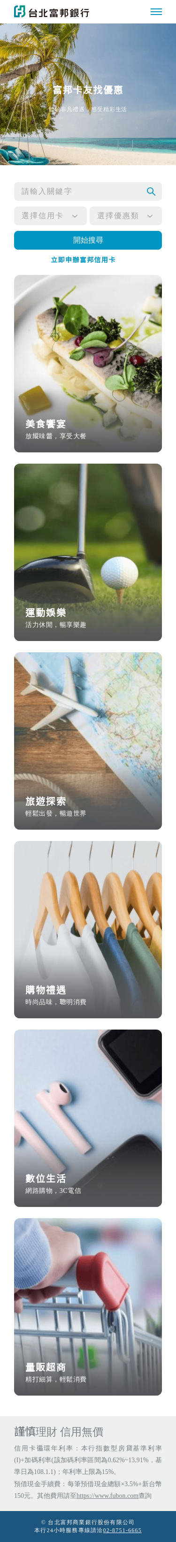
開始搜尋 (88, 240)
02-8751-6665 (122, 1530)
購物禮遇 (88, 996)
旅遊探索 (88, 807)
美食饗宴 (88, 430)
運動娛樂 (88, 619)
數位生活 (88, 1185)
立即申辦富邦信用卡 (83, 260)
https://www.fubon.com (107, 1495)
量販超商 (88, 1373)
